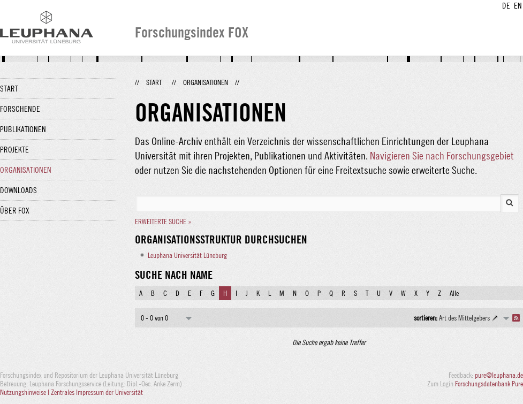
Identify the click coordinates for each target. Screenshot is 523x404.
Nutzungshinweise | (25, 392)
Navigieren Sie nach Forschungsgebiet (442, 155)
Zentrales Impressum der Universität (97, 392)
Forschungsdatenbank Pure (489, 383)
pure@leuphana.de (499, 375)
